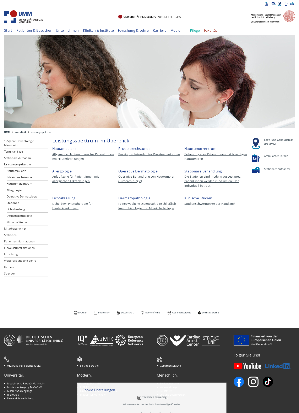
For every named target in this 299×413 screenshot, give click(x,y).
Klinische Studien (17, 222)
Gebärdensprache (181, 312)
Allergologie (14, 190)
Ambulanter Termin (276, 156)
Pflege (195, 30)
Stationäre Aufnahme (18, 158)
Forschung (11, 254)
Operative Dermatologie (22, 196)
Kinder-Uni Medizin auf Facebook (99, 391)
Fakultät (210, 30)
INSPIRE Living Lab (90, 387)
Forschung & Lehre (133, 30)
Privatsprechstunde (19, 177)
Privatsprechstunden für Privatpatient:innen (149, 154)
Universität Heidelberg (20, 398)
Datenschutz (127, 312)
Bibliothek (13, 394)
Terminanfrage (13, 151)
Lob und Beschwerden (172, 394)
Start (8, 30)
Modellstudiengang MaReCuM (24, 387)
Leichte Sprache (210, 312)
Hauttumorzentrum (19, 183)
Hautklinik (20, 132)
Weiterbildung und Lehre (20, 260)
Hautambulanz (16, 171)
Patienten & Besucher (34, 30)
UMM (7, 132)
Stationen (13, 203)
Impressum (104, 312)
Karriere (159, 30)
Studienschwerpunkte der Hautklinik (209, 204)
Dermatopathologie (19, 216)
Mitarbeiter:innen (15, 228)
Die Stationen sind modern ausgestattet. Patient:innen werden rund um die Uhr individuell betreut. (212, 181)
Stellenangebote (169, 383)
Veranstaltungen (169, 387)
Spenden (10, 273)
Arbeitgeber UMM (90, 383)
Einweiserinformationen (19, 248)
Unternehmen (67, 30)
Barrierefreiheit (153, 312)
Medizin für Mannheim (93, 394)
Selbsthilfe (166, 391)
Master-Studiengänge (19, 391)
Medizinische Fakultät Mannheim (26, 383)
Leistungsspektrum (17, 164)
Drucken (82, 312)
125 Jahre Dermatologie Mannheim (19, 143)
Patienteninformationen (19, 241)
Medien (176, 30)
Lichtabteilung (16, 209)
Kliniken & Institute (98, 30)
